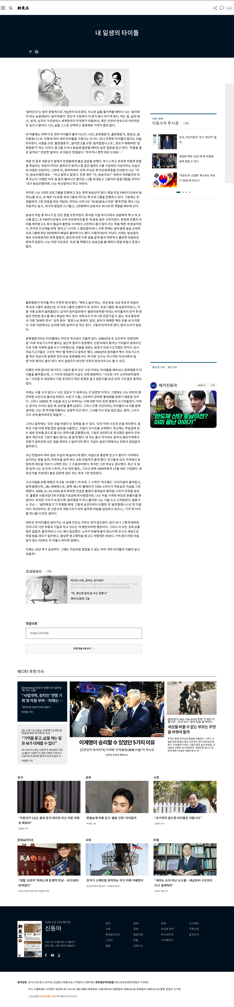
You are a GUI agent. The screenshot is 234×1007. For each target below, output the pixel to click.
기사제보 (194, 923)
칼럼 (108, 946)
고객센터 (78, 982)
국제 (135, 929)
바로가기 (201, 385)
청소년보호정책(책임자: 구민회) (131, 982)
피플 (135, 940)
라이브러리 (167, 934)
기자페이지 (167, 940)
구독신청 (194, 929)
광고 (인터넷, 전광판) (50, 982)
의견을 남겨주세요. (39, 633)
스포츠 (109, 940)
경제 (135, 923)
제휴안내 (67, 982)
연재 (163, 923)
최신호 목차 (167, 929)
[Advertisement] (75, 274)
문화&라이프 (113, 934)
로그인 (229, 8)
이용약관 (89, 982)
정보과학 (138, 934)
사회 (108, 929)
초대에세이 (33, 571)
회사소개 (33, 982)
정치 (108, 923)
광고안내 (194, 934)
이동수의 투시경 (165, 123)
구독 (49, 571)
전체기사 (138, 946)
